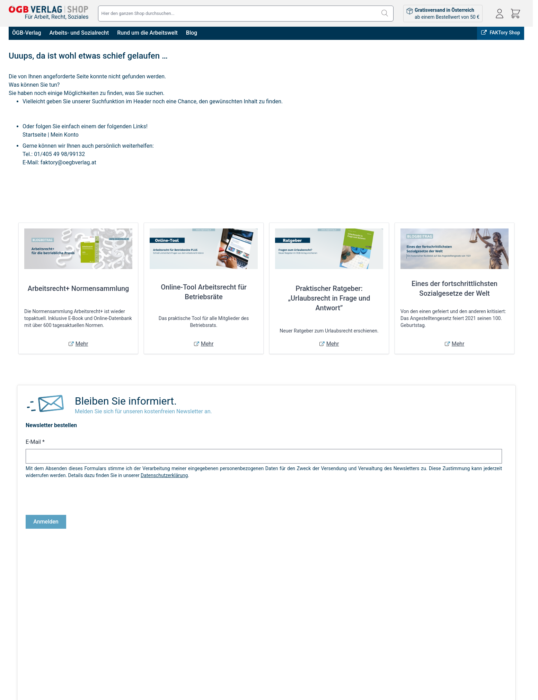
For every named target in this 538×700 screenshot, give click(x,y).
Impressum (21, 632)
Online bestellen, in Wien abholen (396, 578)
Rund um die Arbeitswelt (148, 32)
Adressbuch (258, 642)
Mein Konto (65, 134)
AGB (13, 622)
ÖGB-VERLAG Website (497, 578)
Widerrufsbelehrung (30, 651)
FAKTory (453, 578)
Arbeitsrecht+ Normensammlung (78, 288)
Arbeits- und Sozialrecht (79, 32)
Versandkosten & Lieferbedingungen (150, 622)
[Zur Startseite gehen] (48, 9)
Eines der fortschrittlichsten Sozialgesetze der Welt (454, 288)
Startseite (34, 134)
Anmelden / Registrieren (271, 622)
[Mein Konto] (499, 13)
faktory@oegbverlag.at (68, 162)
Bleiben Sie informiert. (126, 401)
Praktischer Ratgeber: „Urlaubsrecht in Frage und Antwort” (329, 298)
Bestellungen (259, 632)
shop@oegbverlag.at (478, 643)
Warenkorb (256, 651)
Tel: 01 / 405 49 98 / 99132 (485, 651)
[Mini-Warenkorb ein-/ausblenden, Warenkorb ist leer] (515, 13)
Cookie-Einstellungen (31, 661)
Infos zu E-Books (129, 632)
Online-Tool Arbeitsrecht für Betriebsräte (204, 292)
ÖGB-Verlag (27, 32)
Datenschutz (22, 642)
